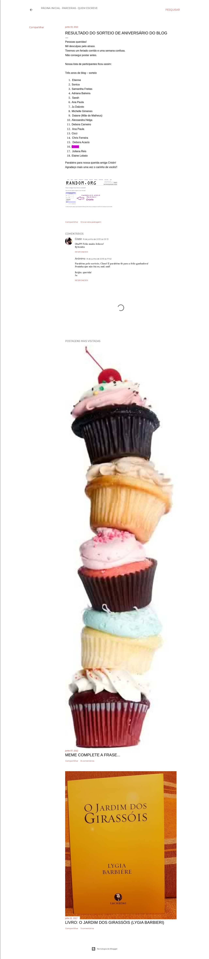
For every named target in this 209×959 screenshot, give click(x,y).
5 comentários (87, 928)
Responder (81, 252)
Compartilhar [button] (36, 27)
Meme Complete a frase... (92, 755)
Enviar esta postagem (91, 222)
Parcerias (69, 8)
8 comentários (87, 761)
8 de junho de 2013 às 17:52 (99, 259)
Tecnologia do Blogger (105, 949)
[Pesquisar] (172, 10)
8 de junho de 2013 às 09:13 (96, 239)
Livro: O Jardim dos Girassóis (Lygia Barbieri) (114, 922)
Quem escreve (88, 8)
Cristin (78, 239)
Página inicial (50, 8)
